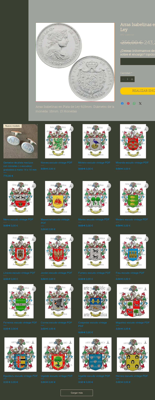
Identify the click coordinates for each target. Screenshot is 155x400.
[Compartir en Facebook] (122, 103)
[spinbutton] (127, 79)
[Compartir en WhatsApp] (134, 103)
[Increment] (132, 79)
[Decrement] (123, 79)
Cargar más (77, 392)
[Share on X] (140, 103)
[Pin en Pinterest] (128, 103)
